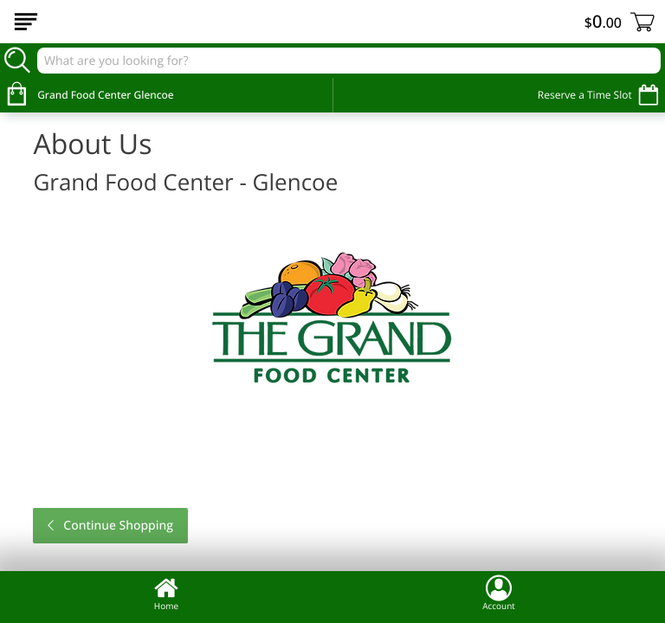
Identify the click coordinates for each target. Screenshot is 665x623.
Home (166, 592)
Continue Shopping (117, 525)
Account (498, 592)
